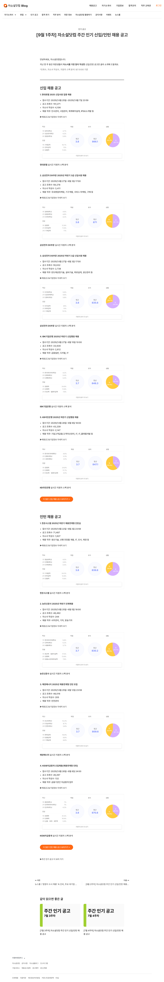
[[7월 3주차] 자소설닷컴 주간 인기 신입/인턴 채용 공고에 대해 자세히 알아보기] (60, 915)
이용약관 (23, 978)
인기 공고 (34, 15)
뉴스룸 (117, 15)
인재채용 (15, 978)
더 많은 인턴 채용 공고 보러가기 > (57, 848)
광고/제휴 (43, 968)
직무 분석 (56, 15)
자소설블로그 (33, 963)
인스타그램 (44, 963)
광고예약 (35, 968)
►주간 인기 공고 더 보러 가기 (52, 860)
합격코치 (132, 5)
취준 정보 (68, 15)
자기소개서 (106, 5)
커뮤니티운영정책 (48, 978)
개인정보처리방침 (34, 978)
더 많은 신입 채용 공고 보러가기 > (57, 499)
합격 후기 (45, 15)
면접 (23, 15)
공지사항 (98, 15)
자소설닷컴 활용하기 (83, 15)
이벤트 (108, 15)
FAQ (57, 978)
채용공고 (93, 5)
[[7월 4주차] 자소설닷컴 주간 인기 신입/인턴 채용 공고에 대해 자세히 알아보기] (104, 915)
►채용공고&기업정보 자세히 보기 (54, 117)
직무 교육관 (146, 5)
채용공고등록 (26, 968)
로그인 (159, 5)
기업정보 (120, 5)
